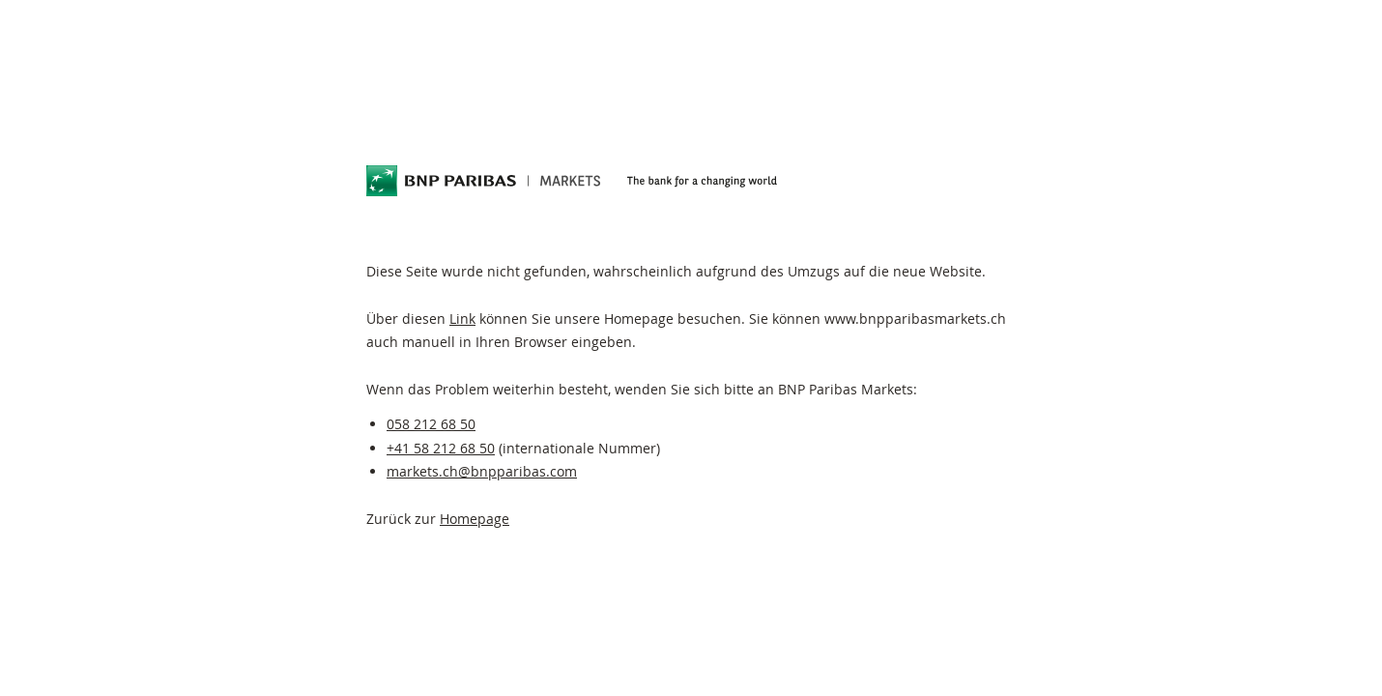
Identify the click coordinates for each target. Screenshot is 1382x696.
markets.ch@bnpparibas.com (482, 471)
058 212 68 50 (431, 424)
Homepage (474, 518)
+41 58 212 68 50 (441, 448)
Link (462, 318)
